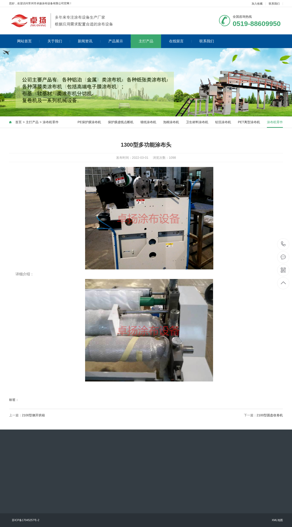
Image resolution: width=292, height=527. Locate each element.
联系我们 (274, 3)
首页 (18, 122)
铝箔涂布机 (223, 122)
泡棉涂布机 (171, 122)
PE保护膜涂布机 (89, 122)
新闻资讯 (89, 41)
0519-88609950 (283, 244)
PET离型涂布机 (249, 122)
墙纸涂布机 (148, 122)
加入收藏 (257, 3)
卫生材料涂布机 (197, 122)
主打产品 (146, 41)
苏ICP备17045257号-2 (25, 520)
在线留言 (180, 41)
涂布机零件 (51, 122)
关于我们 (58, 41)
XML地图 (277, 520)
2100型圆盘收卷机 (270, 415)
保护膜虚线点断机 (120, 122)
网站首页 (28, 41)
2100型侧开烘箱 (33, 415)
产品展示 (119, 41)
